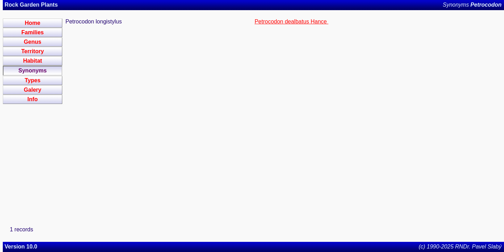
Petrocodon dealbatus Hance (291, 21)
